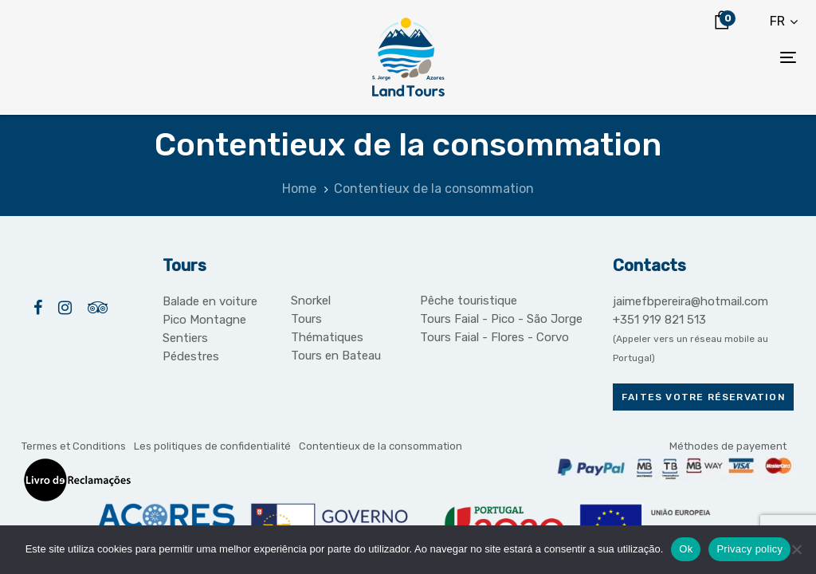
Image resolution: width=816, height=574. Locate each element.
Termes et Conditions (74, 446)
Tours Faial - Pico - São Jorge (501, 319)
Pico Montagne (204, 320)
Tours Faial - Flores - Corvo (494, 337)
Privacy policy (749, 549)
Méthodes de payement (728, 446)
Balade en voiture (210, 301)
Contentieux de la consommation (380, 446)
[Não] (796, 549)
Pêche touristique (468, 300)
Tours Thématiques (327, 328)
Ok (685, 549)
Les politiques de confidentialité (212, 446)
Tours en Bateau (336, 355)
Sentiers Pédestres (191, 347)
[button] (784, 21)
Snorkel (311, 300)
